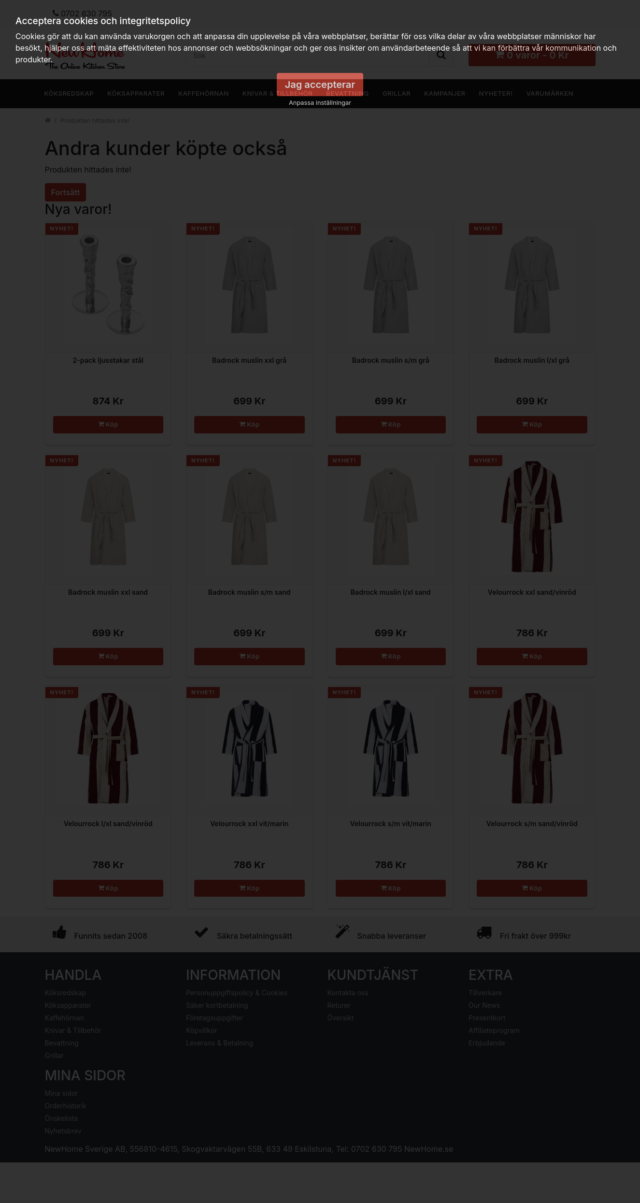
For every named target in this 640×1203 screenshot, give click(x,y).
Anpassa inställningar (320, 102)
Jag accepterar (320, 84)
